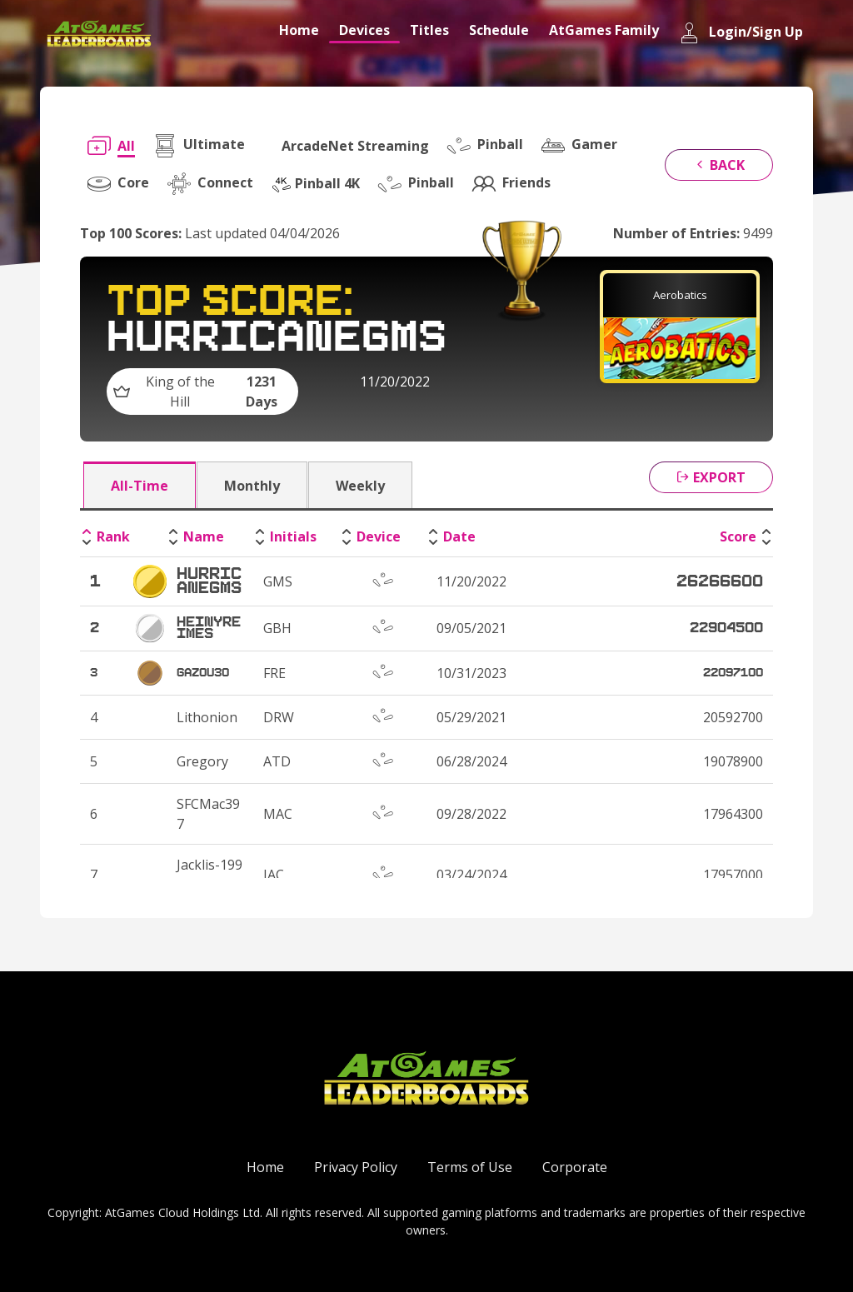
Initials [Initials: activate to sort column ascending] (293, 536)
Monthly (252, 485)
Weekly (360, 485)
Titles (429, 30)
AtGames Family (604, 30)
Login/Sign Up (741, 32)
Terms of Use (469, 1167)
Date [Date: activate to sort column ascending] (459, 536)
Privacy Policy (355, 1167)
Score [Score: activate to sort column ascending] (738, 536)
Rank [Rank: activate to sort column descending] (113, 536)
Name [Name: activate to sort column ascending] (203, 536)
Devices (364, 30)
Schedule (499, 30)
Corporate (574, 1167)
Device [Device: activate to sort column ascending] (379, 536)
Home (299, 30)
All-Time (139, 485)
